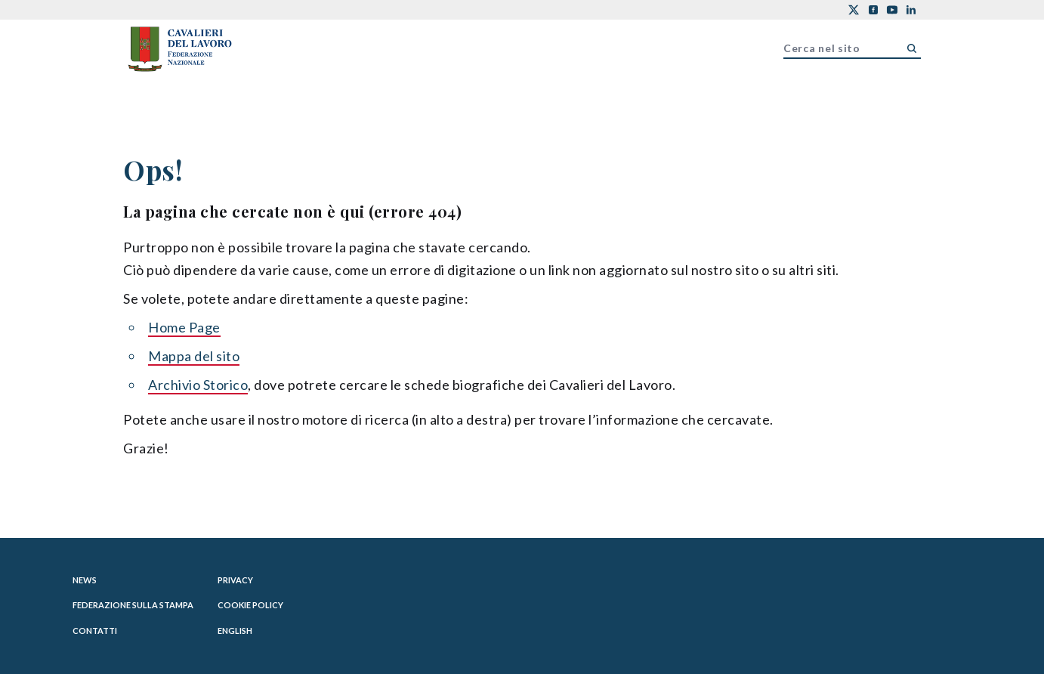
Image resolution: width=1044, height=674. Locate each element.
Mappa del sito (193, 356)
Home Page (184, 327)
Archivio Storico (198, 384)
